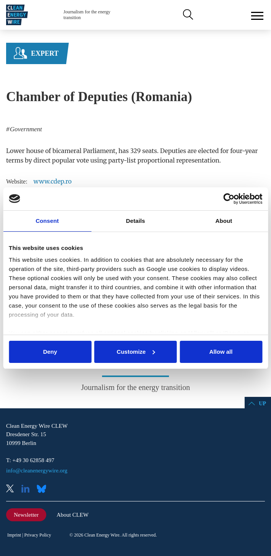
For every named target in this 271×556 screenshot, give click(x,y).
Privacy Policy (37, 535)
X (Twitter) (13, 489)
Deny (50, 351)
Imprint (14, 535)
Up (262, 403)
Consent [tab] (47, 221)
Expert (44, 53)
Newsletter (26, 515)
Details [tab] (135, 221)
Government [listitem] (25, 129)
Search (187, 15)
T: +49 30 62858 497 (30, 460)
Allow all (221, 351)
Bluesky (43, 489)
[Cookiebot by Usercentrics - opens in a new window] (228, 199)
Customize (136, 351)
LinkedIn (28, 489)
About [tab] (224, 221)
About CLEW (73, 515)
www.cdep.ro (53, 181)
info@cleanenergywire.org (36, 470)
